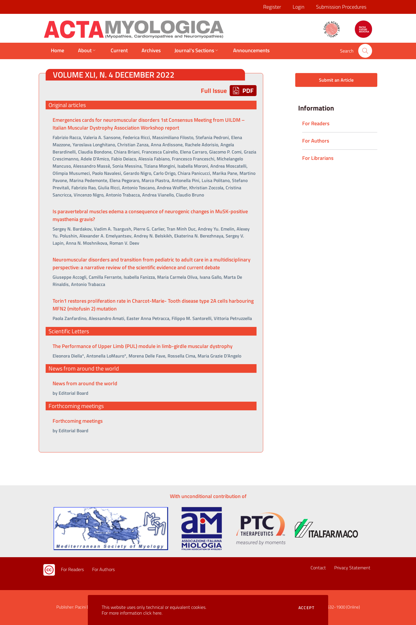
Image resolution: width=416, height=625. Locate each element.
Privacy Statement (352, 567)
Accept (306, 608)
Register (272, 7)
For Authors (103, 569)
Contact (318, 567)
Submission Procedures (341, 7)
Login (298, 7)
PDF (243, 90)
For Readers (72, 569)
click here (152, 612)
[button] (365, 51)
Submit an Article (336, 79)
